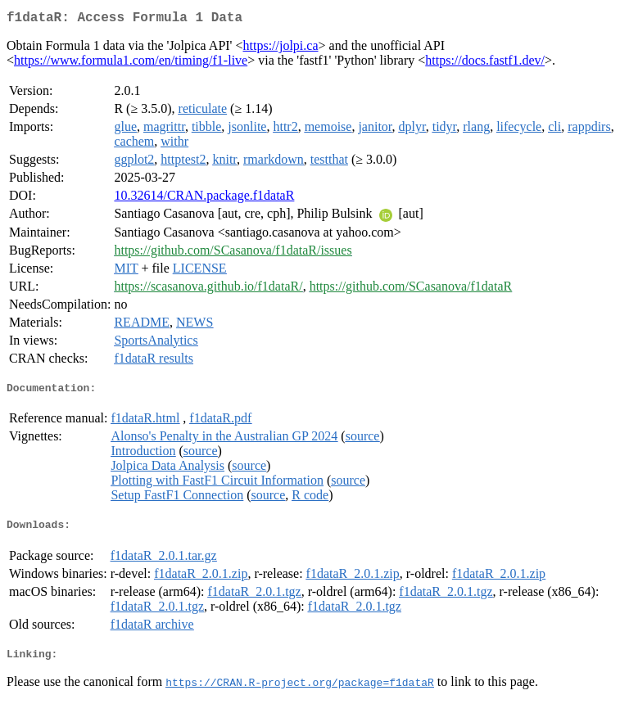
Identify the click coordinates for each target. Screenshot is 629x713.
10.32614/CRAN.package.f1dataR (204, 198)
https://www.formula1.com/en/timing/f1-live (130, 63)
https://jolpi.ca (281, 49)
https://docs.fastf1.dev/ (485, 63)
